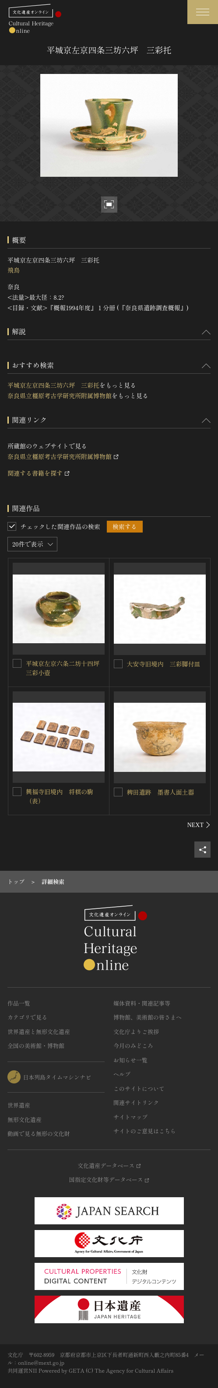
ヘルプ (121, 1074)
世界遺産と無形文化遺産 (38, 1031)
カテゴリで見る (27, 1017)
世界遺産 (18, 1105)
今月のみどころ (133, 1045)
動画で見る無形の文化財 (38, 1133)
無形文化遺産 (24, 1119)
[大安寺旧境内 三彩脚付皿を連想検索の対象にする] (118, 663)
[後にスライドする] (199, 825)
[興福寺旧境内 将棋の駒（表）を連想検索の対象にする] (17, 791)
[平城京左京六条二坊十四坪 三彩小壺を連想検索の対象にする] (17, 663)
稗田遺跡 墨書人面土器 (160, 792)
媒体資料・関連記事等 (141, 1003)
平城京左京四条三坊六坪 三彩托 (53, 385)
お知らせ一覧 (130, 1060)
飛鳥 (13, 270)
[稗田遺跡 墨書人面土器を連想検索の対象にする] (118, 792)
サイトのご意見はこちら (144, 1131)
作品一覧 (18, 1003)
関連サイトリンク (136, 1102)
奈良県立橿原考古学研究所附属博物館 (59, 395)
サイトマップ (130, 1117)
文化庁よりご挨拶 (136, 1031)
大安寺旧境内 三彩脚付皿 (163, 663)
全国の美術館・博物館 (35, 1045)
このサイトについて (139, 1088)
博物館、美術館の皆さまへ (147, 1017)
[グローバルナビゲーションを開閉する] (202, 12)
